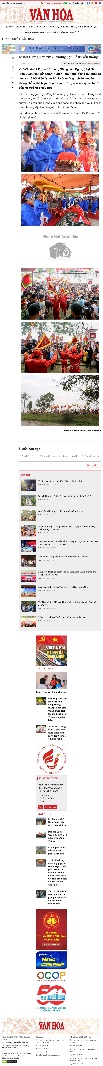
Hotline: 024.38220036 (52, 3)
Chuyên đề (27, 32)
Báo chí (25, 27)
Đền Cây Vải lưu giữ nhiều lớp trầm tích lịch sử (60, 511)
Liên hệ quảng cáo (74, 3)
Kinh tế (80, 27)
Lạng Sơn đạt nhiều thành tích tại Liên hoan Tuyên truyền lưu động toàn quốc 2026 (67, 573)
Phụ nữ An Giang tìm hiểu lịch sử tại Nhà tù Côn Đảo (63, 556)
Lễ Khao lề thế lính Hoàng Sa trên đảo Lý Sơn (57, 822)
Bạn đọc (43, 32)
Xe (57, 32)
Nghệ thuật (61, 27)
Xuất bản (32, 27)
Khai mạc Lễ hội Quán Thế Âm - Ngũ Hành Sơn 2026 (63, 587)
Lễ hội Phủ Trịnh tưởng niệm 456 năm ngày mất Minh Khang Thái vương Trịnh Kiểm (66, 528)
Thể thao (40, 27)
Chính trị (12, 27)
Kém (43, 801)
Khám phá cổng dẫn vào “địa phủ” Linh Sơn (56, 850)
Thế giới (62, 32)
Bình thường (47, 798)
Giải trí (68, 27)
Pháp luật (35, 32)
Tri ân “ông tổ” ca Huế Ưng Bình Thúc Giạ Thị (60, 481)
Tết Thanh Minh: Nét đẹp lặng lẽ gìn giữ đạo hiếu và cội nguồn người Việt (67, 603)
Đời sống (74, 27)
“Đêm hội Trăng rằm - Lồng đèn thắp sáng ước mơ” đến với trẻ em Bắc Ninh (57, 732)
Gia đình (53, 27)
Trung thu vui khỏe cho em (51, 692)
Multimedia (70, 32)
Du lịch (46, 27)
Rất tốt (44, 795)
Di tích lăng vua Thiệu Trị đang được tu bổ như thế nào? (64, 496)
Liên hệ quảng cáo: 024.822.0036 (48, 1055)
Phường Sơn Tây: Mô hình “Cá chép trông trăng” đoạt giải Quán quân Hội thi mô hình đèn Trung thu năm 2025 (57, 709)
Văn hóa (19, 27)
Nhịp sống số (51, 32)
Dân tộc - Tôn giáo (90, 27)
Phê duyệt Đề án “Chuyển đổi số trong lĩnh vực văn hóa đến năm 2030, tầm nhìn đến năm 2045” (68, 543)
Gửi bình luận (93, 465)
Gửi (40, 807)
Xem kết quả (50, 807)
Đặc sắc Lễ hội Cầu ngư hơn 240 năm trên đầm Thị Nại (57, 836)
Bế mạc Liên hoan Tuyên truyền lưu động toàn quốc (62, 617)
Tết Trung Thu (47, 668)
